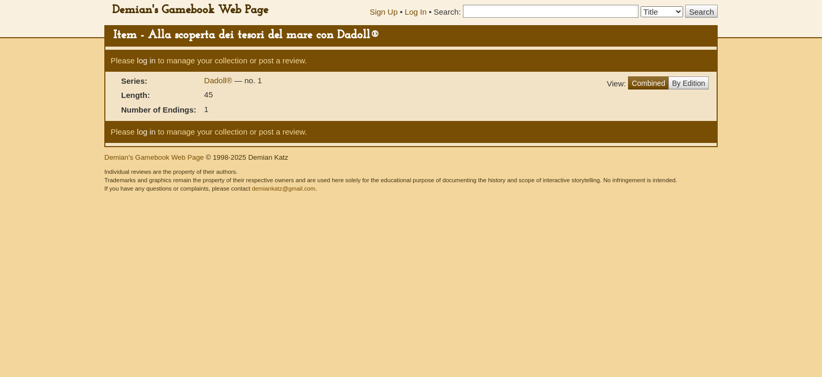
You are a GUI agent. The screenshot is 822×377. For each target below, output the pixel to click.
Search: (447, 11)
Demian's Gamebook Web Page (190, 10)
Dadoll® (219, 80)
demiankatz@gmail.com (283, 188)
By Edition (688, 83)
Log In (416, 11)
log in (146, 60)
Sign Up (383, 11)
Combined (648, 83)
